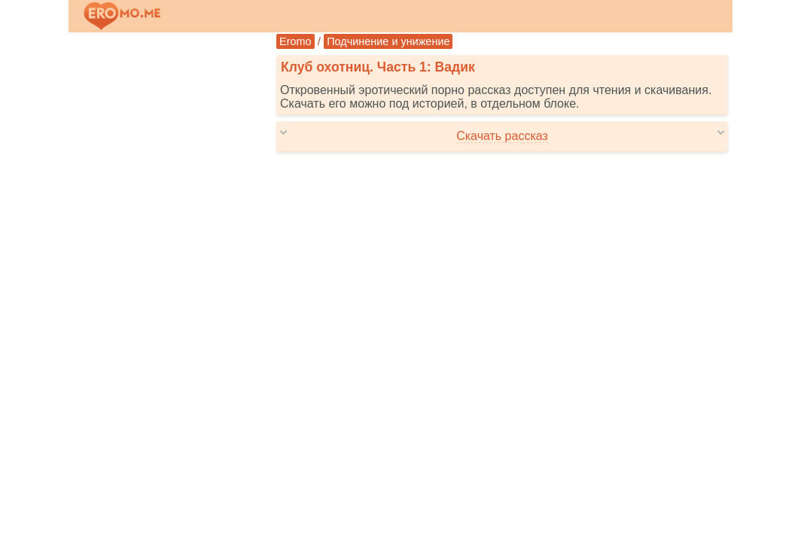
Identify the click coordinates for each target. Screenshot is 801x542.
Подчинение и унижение (388, 41)
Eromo (295, 41)
